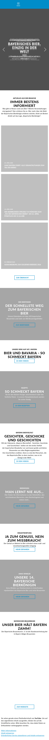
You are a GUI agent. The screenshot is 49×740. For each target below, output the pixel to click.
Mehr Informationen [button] (8, 731)
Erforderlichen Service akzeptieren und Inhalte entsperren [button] (22, 735)
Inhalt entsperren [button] (7, 733)
